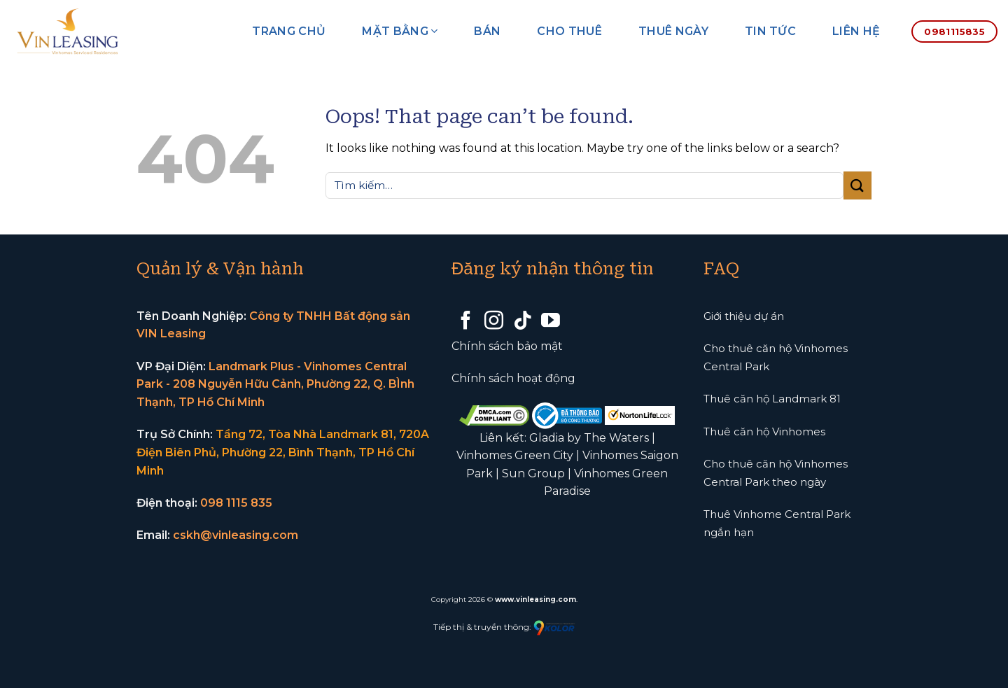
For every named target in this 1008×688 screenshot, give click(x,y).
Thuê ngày (673, 31)
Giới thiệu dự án (744, 316)
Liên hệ (856, 31)
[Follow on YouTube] (550, 321)
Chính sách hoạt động (513, 378)
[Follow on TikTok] (522, 321)
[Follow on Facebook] (465, 321)
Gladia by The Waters (589, 437)
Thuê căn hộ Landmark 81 (772, 398)
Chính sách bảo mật (507, 346)
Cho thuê (569, 31)
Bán (487, 31)
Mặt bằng (400, 31)
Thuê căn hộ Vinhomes (764, 431)
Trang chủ (289, 31)
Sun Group (533, 473)
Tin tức (770, 31)
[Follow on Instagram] (493, 321)
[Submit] (858, 185)
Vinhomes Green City (514, 455)
